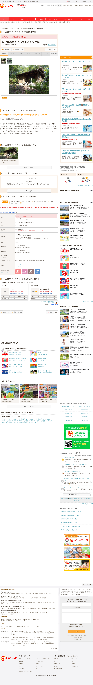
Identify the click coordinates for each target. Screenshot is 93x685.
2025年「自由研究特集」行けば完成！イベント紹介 (13, 620)
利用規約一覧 (22, 661)
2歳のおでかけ (68, 409)
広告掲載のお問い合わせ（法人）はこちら (77, 626)
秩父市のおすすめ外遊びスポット (70, 530)
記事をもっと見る (29, 406)
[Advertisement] (29, 139)
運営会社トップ (57, 659)
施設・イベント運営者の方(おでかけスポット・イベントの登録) (24, 626)
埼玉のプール (42, 593)
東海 (29, 22)
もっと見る (53, 648)
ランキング (40, 19)
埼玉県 (80, 498)
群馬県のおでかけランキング (10, 421)
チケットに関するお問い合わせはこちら (76, 635)
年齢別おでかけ (52, 19)
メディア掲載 (39, 666)
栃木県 (71, 498)
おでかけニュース (68, 19)
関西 (44, 22)
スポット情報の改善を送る (7, 212)
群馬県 (75, 498)
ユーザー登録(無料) (81, 1)
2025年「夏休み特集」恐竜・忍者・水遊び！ (12, 619)
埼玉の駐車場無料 (27, 602)
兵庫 (52, 22)
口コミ (29, 53)
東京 (16, 22)
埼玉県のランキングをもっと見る (77, 494)
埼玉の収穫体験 (34, 598)
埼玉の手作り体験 (14, 598)
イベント (12, 19)
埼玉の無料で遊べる (17, 602)
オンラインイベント (26, 19)
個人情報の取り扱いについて (76, 624)
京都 (50, 22)
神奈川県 (76, 500)
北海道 (8, 22)
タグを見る (18, 266)
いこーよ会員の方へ (76, 639)
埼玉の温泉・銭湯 (5, 612)
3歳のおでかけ (84, 409)
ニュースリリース (23, 666)
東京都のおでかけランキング (10, 422)
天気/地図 (54, 53)
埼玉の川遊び (4, 604)
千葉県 (85, 498)
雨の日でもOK (70, 5)
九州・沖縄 (65, 22)
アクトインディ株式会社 (71, 656)
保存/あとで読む (71, 1)
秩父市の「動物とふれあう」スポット (71, 515)
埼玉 (25, 22)
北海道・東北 (3, 22)
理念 (55, 661)
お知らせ (37, 53)
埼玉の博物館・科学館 (35, 608)
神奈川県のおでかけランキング (27, 422)
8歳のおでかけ (68, 420)
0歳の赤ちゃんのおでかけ (68, 406)
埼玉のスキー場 (14, 612)
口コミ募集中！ (52, 45)
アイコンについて (5, 272)
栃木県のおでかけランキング (46, 419)
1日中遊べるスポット (88, 5)
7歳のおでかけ (84, 416)
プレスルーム (39, 663)
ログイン (90, 1)
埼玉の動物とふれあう (24, 598)
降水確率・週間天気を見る (48, 302)
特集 (88, 19)
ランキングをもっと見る (86, 504)
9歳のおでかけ (84, 420)
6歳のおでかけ (68, 416)
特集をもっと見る (88, 301)
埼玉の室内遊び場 (17, 608)
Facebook (21, 668)
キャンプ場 (18, 264)
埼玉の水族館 (51, 608)
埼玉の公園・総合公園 (48, 602)
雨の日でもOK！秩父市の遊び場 (69, 519)
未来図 (72, 661)
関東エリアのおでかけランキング (11, 419)
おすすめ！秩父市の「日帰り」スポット (72, 511)
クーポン (20, 53)
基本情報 (4, 53)
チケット (12, 53)
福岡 (69, 22)
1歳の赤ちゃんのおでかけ (85, 406)
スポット (4, 19)
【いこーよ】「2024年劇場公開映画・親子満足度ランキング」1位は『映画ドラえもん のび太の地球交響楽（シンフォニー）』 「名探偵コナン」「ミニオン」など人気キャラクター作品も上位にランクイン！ (32, 643)
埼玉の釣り (29, 593)
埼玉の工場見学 (5, 598)
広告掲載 (21, 663)
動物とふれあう (78, 5)
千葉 (23, 22)
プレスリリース (74, 666)
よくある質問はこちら (76, 637)
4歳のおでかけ (68, 413)
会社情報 (73, 663)
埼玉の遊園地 (4, 593)
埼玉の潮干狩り (35, 612)
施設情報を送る (18, 49)
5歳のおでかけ (84, 413)
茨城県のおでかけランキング (29, 419)
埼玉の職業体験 (42, 598)
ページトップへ (87, 584)
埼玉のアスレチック (37, 602)
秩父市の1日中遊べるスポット (69, 522)
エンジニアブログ (58, 668)
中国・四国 (58, 22)
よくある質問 (39, 661)
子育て (80, 19)
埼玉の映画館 (25, 608)
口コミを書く (6, 49)
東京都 (90, 498)
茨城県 (66, 498)
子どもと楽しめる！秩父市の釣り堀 (70, 526)
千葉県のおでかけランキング (44, 421)
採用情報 (56, 666)
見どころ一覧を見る (29, 167)
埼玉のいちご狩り (44, 612)
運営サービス (57, 663)
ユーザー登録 (4, 626)
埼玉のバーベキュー (20, 593)
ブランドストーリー (75, 659)
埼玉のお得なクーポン (6, 602)
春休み (64, 5)
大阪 (47, 22)
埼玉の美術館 (44, 608)
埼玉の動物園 (12, 593)
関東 (13, 22)
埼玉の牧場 (35, 593)
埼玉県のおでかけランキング (27, 421)
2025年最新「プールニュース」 (31, 619)
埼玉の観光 (49, 593)
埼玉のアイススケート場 (25, 612)
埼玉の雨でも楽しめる (6, 608)
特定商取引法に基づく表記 (25, 671)
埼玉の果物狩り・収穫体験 (7, 614)
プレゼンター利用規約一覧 (42, 659)
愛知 (32, 22)
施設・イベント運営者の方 (25, 659)
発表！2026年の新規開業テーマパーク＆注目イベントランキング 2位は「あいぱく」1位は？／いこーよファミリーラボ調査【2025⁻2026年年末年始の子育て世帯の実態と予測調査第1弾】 (32, 633)
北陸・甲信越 (38, 22)
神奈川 (19, 22)
